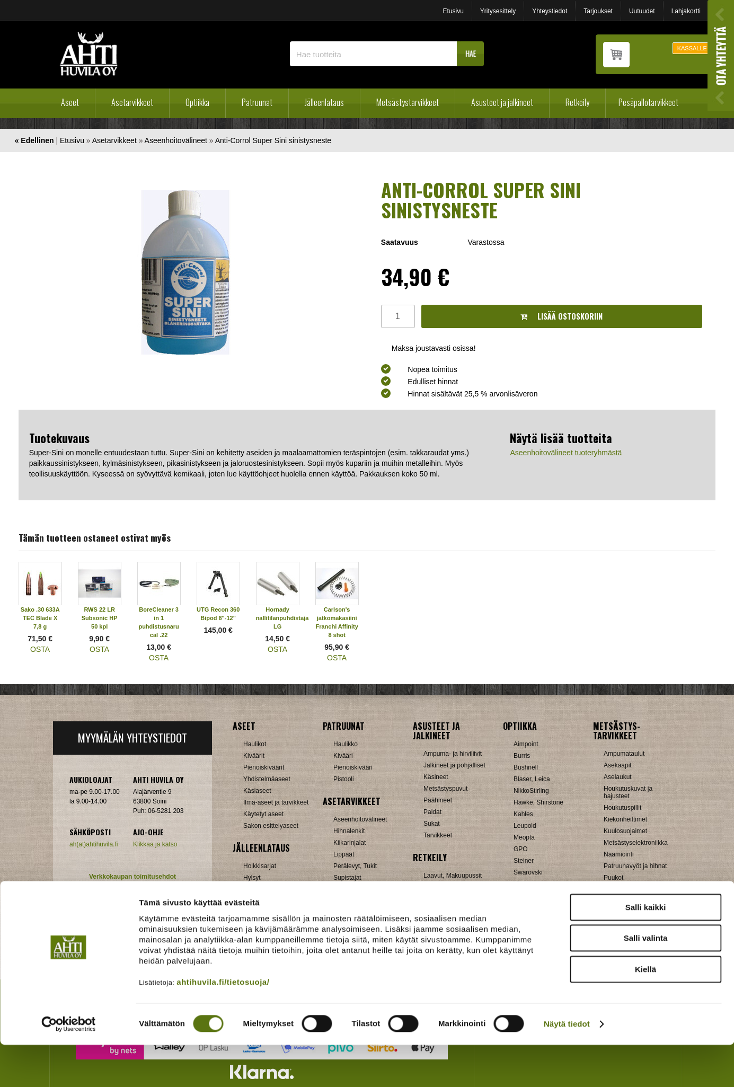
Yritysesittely (498, 11)
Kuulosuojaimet (625, 831)
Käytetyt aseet (263, 814)
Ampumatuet (351, 901)
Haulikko (345, 744)
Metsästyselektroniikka (636, 842)
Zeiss (521, 895)
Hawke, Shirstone (538, 802)
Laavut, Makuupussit (452, 875)
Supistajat (347, 877)
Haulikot (254, 744)
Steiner (524, 860)
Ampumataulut (624, 753)
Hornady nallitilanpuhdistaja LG (282, 618)
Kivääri (343, 755)
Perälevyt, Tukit (355, 866)
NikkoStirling (531, 790)
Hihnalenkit (349, 831)
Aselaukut (618, 777)
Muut (611, 912)
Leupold (525, 825)
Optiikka (197, 102)
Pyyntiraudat (621, 889)
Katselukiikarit (533, 919)
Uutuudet (642, 11)
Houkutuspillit (622, 807)
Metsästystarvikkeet (407, 102)
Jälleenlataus (324, 102)
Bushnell (526, 767)
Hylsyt (252, 877)
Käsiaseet (257, 790)
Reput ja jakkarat (447, 910)
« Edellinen (34, 140)
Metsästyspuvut (445, 788)
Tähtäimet (347, 889)
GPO (521, 849)
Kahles (523, 814)
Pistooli (343, 779)
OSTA (40, 649)
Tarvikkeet (437, 835)
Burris (522, 755)
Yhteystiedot (549, 11)
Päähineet (437, 800)
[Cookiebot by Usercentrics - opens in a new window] (68, 1066)
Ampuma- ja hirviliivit (452, 753)
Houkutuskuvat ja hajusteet (628, 792)
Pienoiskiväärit (263, 767)
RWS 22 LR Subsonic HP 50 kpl (100, 618)
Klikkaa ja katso (155, 844)
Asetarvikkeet (132, 102)
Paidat (432, 812)
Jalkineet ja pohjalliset (454, 765)
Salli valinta (646, 980)
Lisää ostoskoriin (561, 316)
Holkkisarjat (259, 866)
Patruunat (257, 102)
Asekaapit (618, 765)
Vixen (521, 884)
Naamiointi (619, 854)
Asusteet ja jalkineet (502, 102)
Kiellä (645, 1010)
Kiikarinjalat (349, 842)
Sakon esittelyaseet (270, 825)
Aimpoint (526, 744)
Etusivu (453, 11)
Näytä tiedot (567, 1066)
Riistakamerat (623, 901)
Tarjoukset (598, 11)
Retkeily (577, 102)
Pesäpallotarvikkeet (648, 102)
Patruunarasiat (264, 912)
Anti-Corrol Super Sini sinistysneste (273, 140)
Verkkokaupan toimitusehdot (132, 876)
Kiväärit (253, 755)
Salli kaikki (645, 948)
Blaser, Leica (532, 779)
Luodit (252, 901)
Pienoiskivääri (353, 767)
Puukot (613, 877)
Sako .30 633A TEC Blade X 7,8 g (40, 618)
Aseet (70, 102)
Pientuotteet (440, 899)
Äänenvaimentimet (359, 912)
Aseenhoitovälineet (176, 140)
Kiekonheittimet (625, 819)
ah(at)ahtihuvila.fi (93, 844)
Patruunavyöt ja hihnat (635, 866)
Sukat (431, 823)
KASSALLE (692, 48)
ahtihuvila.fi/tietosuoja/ (222, 1023)
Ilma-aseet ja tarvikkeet (275, 802)
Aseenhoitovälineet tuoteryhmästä (566, 452)
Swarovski (528, 872)
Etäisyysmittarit (535, 907)
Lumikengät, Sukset (451, 887)
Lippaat (343, 854)
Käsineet (435, 777)
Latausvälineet (263, 889)
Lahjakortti (686, 11)
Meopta (524, 837)
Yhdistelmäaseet (266, 779)
